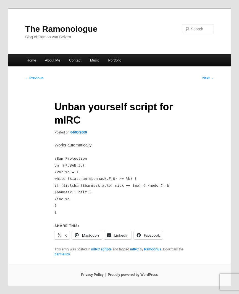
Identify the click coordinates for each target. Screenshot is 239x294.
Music (94, 60)
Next (208, 78)
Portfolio (114, 60)
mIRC (134, 249)
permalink (62, 254)
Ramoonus (152, 249)
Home (31, 60)
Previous (34, 78)
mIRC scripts (101, 249)
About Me (53, 60)
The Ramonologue (61, 28)
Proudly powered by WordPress (133, 275)
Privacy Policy (92, 275)
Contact (75, 60)
